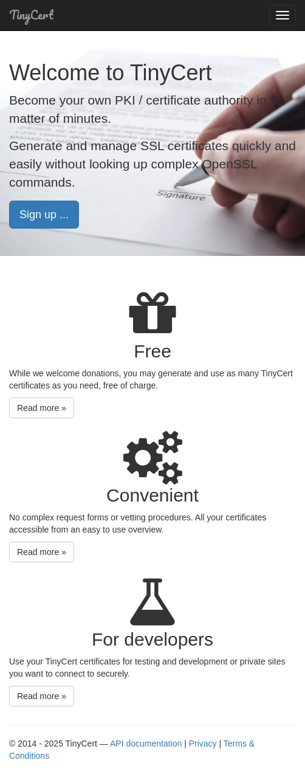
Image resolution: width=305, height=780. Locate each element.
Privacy (203, 743)
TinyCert (31, 14)
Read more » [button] (41, 408)
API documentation (146, 743)
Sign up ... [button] (44, 215)
